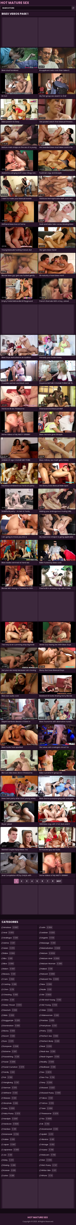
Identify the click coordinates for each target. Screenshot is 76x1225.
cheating (10, 994)
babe (9, 953)
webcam (48, 1155)
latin (47, 927)
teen (47, 1108)
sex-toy (48, 1077)
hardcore (11, 1124)
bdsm (9, 969)
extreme (10, 1051)
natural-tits (50, 979)
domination (11, 1025)
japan (9, 1144)
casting (10, 984)
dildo (9, 1015)
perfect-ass (49, 1036)
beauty (9, 974)
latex (9, 1175)
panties (48, 1020)
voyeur (47, 1149)
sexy (47, 1082)
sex (46, 1072)
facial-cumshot (14, 1067)
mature (48, 953)
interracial (11, 1134)
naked (47, 969)
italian (9, 1139)
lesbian (48, 932)
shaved (48, 1087)
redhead (48, 1067)
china (9, 1000)
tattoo (47, 1103)
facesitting (11, 1056)
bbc (8, 958)
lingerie (48, 938)
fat (8, 1077)
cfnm (8, 989)
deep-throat (12, 1005)
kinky (8, 1160)
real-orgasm (50, 1056)
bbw (8, 963)
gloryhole (10, 1103)
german (10, 1087)
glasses (10, 1098)
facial (9, 1062)
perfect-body (50, 1041)
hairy (9, 1108)
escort (9, 1036)
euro (8, 1041)
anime (9, 943)
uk (45, 1124)
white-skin (49, 1170)
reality (47, 1062)
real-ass (48, 1051)
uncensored (49, 1129)
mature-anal (50, 958)
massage (48, 943)
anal (8, 932)
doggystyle (11, 1020)
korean (9, 1170)
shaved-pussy (51, 1093)
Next (59, 881)
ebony (9, 1031)
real (46, 1046)
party (46, 1031)
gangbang (11, 1082)
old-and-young (51, 1000)
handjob (10, 1118)
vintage (48, 1144)
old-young (49, 1005)
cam (9, 979)
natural (48, 974)
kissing (9, 1165)
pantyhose (49, 1025)
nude (46, 989)
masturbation (50, 948)
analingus (10, 938)
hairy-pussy (11, 1113)
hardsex (10, 1129)
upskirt (47, 1134)
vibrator (48, 1139)
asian (9, 948)
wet (46, 1160)
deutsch (10, 1010)
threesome (50, 1113)
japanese (11, 1149)
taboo (47, 1098)
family (9, 1072)
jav (8, 1155)
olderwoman (50, 1015)
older (47, 1010)
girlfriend (10, 1093)
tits (46, 1118)
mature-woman (52, 963)
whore (47, 1175)
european (11, 1046)
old (46, 994)
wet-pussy (49, 1165)
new (46, 984)
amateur (11, 927)
